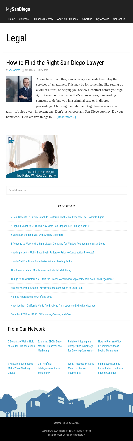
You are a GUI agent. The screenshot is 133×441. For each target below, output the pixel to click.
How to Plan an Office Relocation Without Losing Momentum (109, 346)
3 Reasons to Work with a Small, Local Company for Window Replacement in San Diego (58, 243)
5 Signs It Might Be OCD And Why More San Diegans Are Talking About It (50, 226)
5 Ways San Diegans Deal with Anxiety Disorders (37, 234)
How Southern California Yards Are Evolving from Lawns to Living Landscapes (53, 305)
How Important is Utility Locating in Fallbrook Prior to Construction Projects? (52, 252)
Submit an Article (71, 423)
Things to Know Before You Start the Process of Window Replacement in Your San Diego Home (62, 279)
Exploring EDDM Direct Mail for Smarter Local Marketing (50, 346)
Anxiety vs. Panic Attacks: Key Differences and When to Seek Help (46, 288)
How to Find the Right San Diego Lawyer (55, 62)
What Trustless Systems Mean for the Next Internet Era (81, 368)
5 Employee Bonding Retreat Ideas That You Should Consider (110, 368)
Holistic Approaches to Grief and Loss (31, 296)
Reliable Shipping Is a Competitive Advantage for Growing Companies (81, 346)
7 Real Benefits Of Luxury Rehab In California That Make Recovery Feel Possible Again (57, 217)
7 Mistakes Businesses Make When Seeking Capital (20, 368)
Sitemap (57, 423)
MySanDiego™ (65, 430)
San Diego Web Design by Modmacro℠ (66, 434)
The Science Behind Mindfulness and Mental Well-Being (41, 270)
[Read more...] (66, 117)
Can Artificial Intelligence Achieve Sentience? (49, 368)
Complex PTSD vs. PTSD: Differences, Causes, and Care (41, 314)
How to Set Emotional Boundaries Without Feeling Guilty (41, 261)
